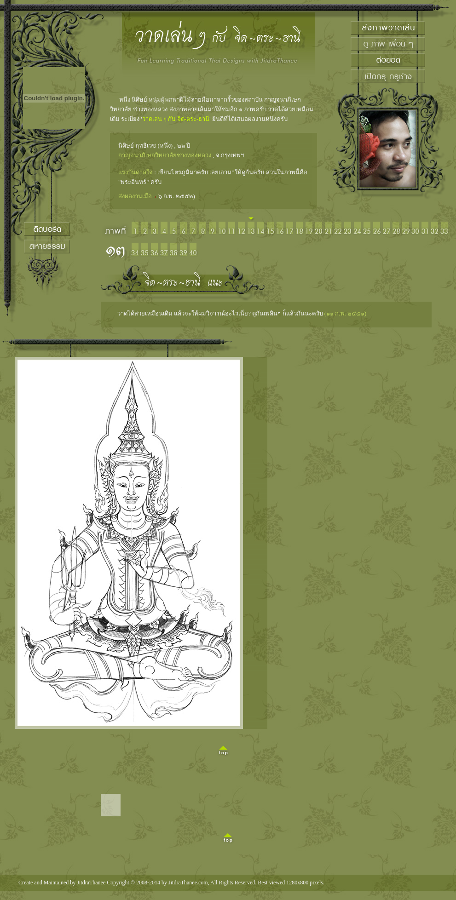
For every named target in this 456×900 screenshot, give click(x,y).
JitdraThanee (91, 882)
